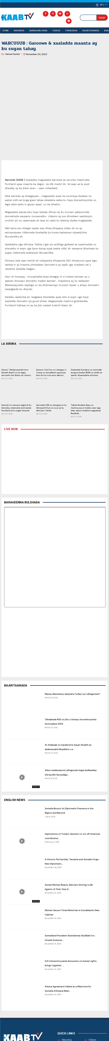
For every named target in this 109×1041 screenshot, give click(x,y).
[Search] (102, 17)
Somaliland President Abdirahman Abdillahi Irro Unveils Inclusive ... (71, 879)
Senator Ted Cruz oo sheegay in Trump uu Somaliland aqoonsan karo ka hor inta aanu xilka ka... (51, 315)
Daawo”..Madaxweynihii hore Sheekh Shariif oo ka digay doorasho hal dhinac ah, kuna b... (16, 315)
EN (106, 4)
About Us (67, 998)
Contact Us (95, 998)
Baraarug (94, 987)
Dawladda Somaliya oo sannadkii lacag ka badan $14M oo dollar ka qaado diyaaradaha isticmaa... (86, 315)
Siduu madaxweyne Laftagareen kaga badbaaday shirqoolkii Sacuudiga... (70, 716)
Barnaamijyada (71, 987)
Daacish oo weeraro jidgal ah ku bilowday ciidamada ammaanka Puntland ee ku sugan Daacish (16, 350)
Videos (92, 982)
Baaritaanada (97, 992)
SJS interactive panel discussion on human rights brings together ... (73, 905)
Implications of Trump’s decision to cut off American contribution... (72, 778)
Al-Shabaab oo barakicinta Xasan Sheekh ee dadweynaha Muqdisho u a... (72, 691)
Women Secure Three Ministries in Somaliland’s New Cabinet (72, 854)
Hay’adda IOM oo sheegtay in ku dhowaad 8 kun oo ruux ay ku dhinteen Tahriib (51, 350)
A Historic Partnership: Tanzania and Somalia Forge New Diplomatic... (70, 805)
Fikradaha (68, 992)
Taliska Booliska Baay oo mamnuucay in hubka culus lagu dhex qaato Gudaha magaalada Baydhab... (86, 351)
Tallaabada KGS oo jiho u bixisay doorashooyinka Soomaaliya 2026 (71, 663)
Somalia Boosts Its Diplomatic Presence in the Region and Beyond (72, 752)
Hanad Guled (12, 54)
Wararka (67, 982)
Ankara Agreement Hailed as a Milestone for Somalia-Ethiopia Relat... (69, 932)
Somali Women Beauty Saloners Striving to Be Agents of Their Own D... (72, 830)
